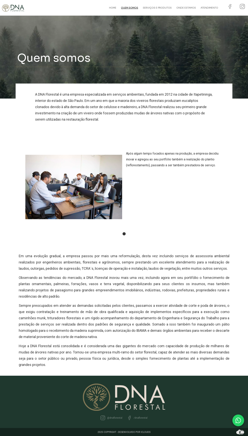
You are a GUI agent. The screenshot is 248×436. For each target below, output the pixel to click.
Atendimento (209, 7)
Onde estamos (186, 7)
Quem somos (129, 7)
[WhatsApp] (238, 420)
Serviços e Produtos (157, 7)
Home (112, 7)
